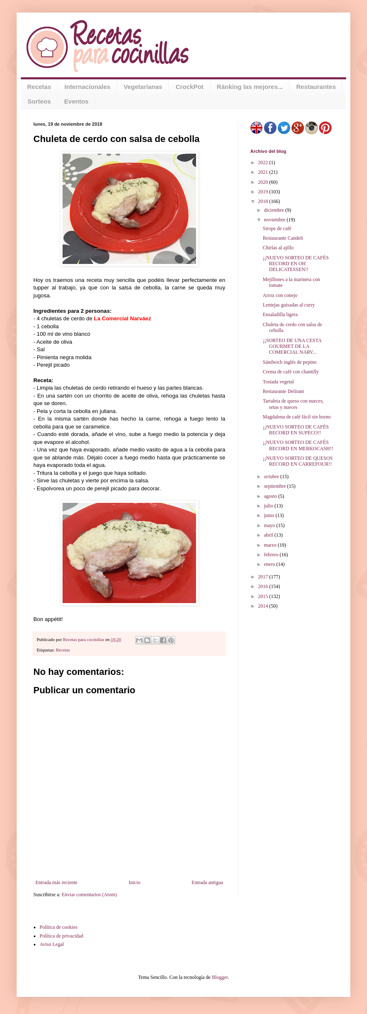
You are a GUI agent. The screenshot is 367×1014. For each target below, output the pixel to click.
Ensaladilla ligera (280, 314)
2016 (263, 586)
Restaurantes (316, 86)
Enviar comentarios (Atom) (89, 894)
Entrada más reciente (56, 882)
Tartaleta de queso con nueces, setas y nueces (293, 404)
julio (269, 506)
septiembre (275, 486)
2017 (263, 577)
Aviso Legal (52, 944)
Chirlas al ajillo (278, 248)
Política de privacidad (61, 936)
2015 (263, 596)
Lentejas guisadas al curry (289, 305)
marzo (271, 545)
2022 (263, 162)
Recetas (39, 86)
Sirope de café (277, 228)
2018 (263, 201)
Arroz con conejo (280, 295)
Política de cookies (59, 927)
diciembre (274, 210)
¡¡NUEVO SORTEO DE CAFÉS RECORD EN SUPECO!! (296, 430)
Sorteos (39, 101)
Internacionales (88, 86)
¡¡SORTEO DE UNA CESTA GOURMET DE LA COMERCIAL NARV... (292, 346)
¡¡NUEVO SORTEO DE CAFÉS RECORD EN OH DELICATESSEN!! (296, 264)
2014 (263, 606)
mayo (270, 525)
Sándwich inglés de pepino (290, 362)
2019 (263, 192)
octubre (272, 476)
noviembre (275, 220)
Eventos (76, 101)
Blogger (220, 977)
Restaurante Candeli (283, 238)
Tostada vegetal (278, 382)
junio (270, 515)
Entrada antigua (207, 882)
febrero (272, 555)
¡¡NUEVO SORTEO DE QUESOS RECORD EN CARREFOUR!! (298, 461)
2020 (263, 182)
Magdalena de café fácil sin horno (297, 417)
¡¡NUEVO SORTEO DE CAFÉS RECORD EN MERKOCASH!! (298, 445)
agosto (271, 496)
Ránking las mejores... (250, 86)
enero (270, 564)
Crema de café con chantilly (291, 372)
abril (269, 535)
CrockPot (190, 86)
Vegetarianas (143, 86)
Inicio (134, 882)
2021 (263, 172)
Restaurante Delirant (283, 391)
